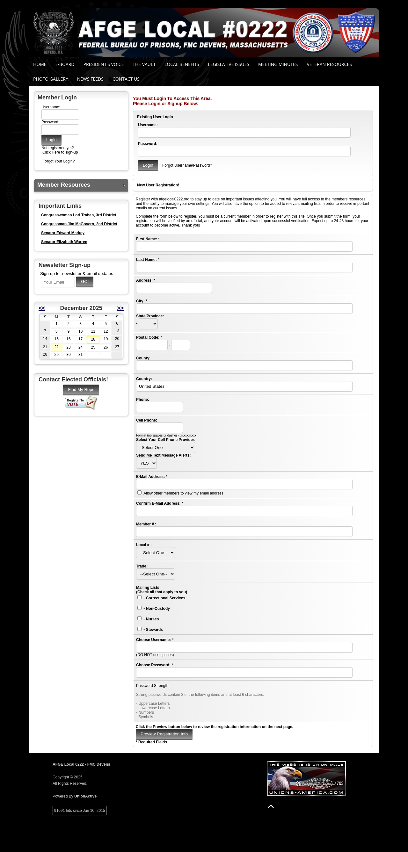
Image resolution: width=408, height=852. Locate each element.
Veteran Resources (329, 64)
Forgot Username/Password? (187, 165)
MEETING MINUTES (278, 64)
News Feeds (90, 79)
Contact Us (126, 79)
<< (42, 308)
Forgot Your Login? (58, 161)
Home (40, 64)
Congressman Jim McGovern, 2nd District (79, 224)
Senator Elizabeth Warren (64, 242)
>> (120, 308)
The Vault (144, 64)
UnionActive (85, 796)
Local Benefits (181, 64)
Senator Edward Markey (62, 233)
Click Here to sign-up (60, 152)
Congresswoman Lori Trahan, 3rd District (78, 215)
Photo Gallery (50, 79)
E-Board (65, 64)
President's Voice (103, 64)
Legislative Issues (228, 64)
